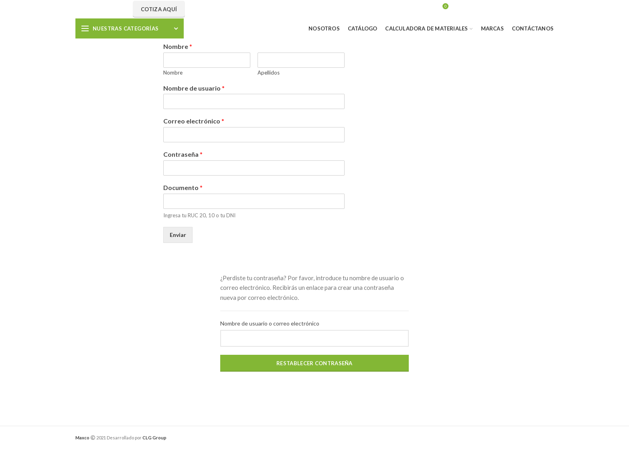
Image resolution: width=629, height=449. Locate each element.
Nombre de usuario (194, 88)
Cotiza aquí (159, 9)
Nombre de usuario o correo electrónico (269, 323)
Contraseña (183, 154)
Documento (183, 187)
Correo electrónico (193, 121)
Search (362, 9)
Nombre (177, 46)
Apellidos (269, 72)
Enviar (178, 234)
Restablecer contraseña (314, 363)
